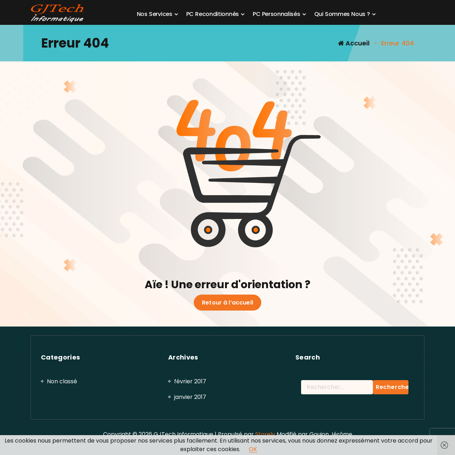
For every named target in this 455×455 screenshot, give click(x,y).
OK (253, 449)
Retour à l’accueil (227, 303)
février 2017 (190, 431)
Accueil (354, 43)
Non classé (62, 431)
